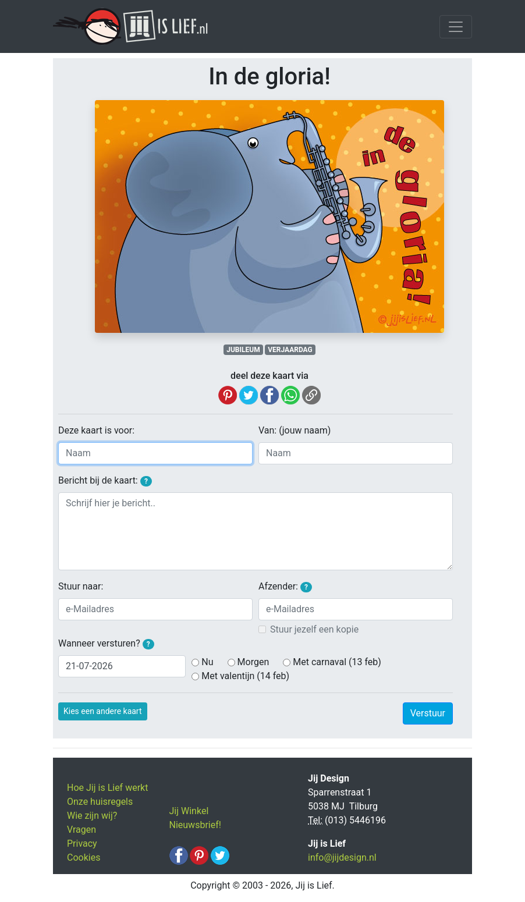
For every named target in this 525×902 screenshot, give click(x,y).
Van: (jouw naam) (294, 430)
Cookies (83, 857)
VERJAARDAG (290, 350)
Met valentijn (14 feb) (245, 675)
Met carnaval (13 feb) (337, 661)
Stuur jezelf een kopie (314, 629)
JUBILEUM (243, 350)
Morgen (253, 661)
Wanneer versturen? (106, 643)
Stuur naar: (80, 586)
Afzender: (285, 586)
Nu (207, 661)
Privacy (82, 843)
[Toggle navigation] (455, 26)
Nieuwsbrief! (195, 824)
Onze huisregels (100, 801)
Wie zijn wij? (92, 815)
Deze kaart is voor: (96, 430)
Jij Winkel (189, 810)
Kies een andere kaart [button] (102, 711)
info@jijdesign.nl (342, 857)
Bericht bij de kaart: (105, 480)
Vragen (81, 829)
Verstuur (427, 713)
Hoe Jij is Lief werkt (107, 787)
